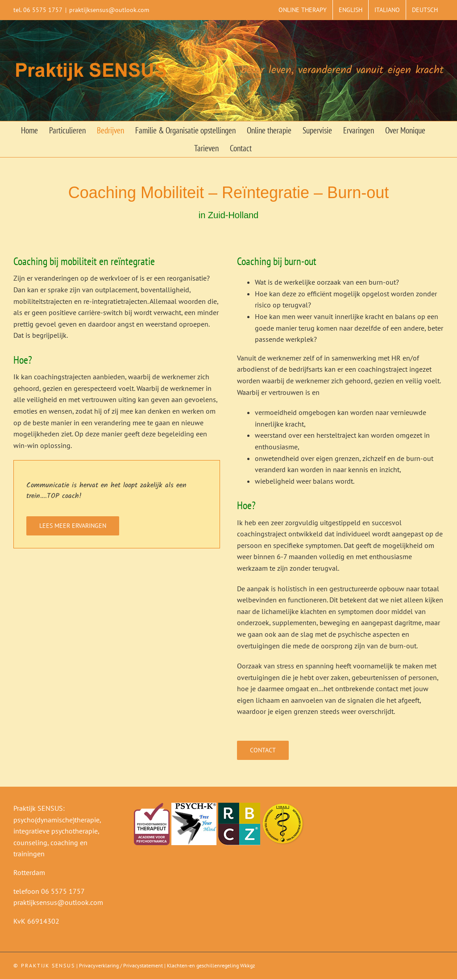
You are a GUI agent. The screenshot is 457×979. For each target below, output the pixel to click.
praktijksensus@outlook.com (109, 10)
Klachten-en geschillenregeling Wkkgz (211, 965)
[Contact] (263, 750)
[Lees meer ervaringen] (72, 525)
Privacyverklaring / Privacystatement (121, 965)
